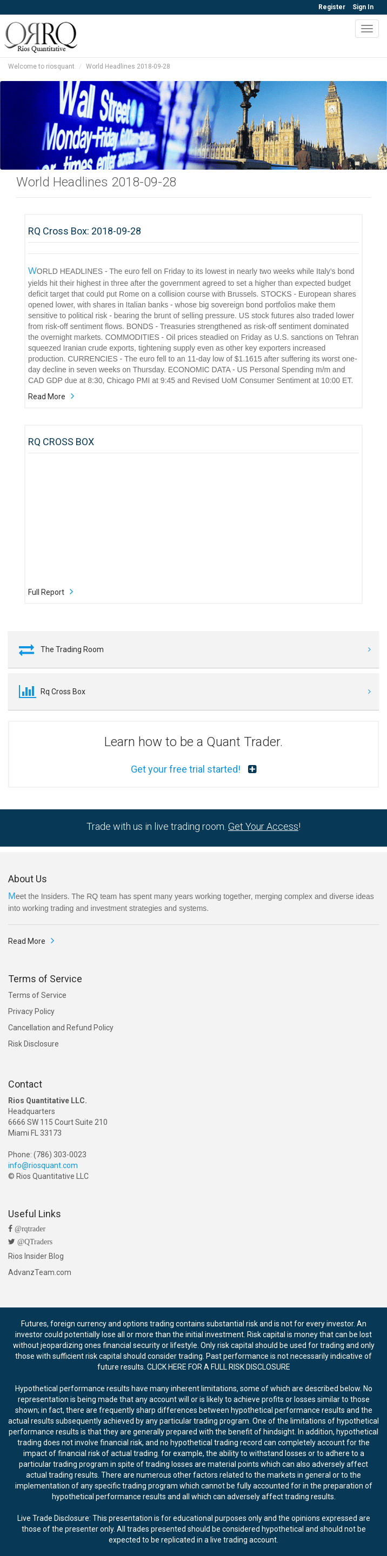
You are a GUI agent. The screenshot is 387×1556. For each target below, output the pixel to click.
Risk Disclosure (33, 1043)
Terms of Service (37, 995)
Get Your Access (263, 826)
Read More (46, 396)
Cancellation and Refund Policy (61, 1027)
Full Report (46, 592)
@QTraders (33, 1241)
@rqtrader (28, 1228)
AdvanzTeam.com (39, 1272)
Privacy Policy (31, 1011)
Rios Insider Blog (36, 1256)
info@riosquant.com (43, 1165)
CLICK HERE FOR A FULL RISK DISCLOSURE (218, 1367)
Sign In (362, 7)
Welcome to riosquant (41, 66)
